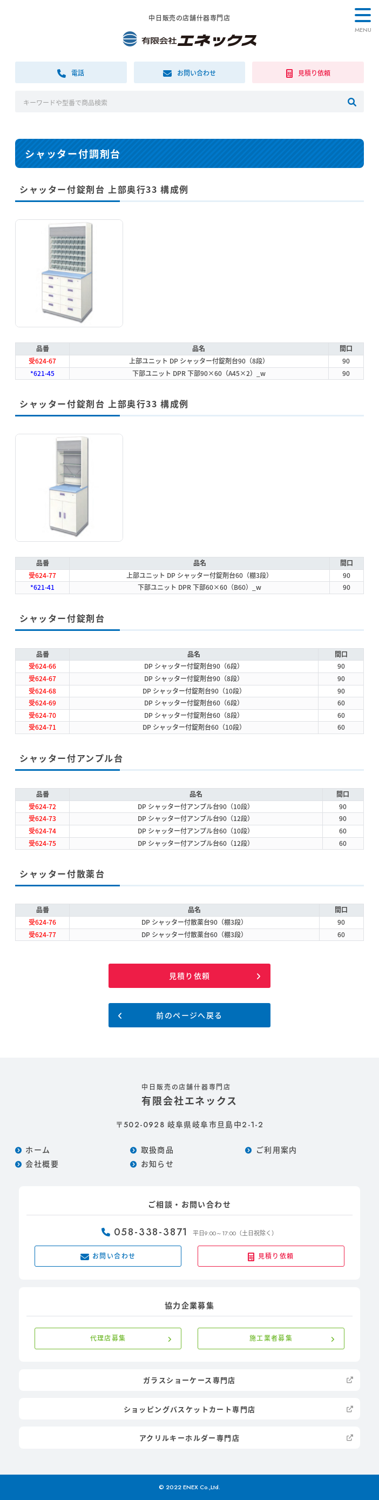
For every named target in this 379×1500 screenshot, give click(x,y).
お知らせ (157, 1163)
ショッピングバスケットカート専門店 (190, 1409)
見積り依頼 (190, 975)
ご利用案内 (276, 1149)
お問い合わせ (108, 1256)
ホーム (37, 1149)
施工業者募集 (271, 1338)
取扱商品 (157, 1149)
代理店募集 (108, 1338)
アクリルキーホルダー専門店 (189, 1437)
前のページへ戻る (189, 1015)
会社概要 (42, 1163)
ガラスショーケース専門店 (189, 1380)
